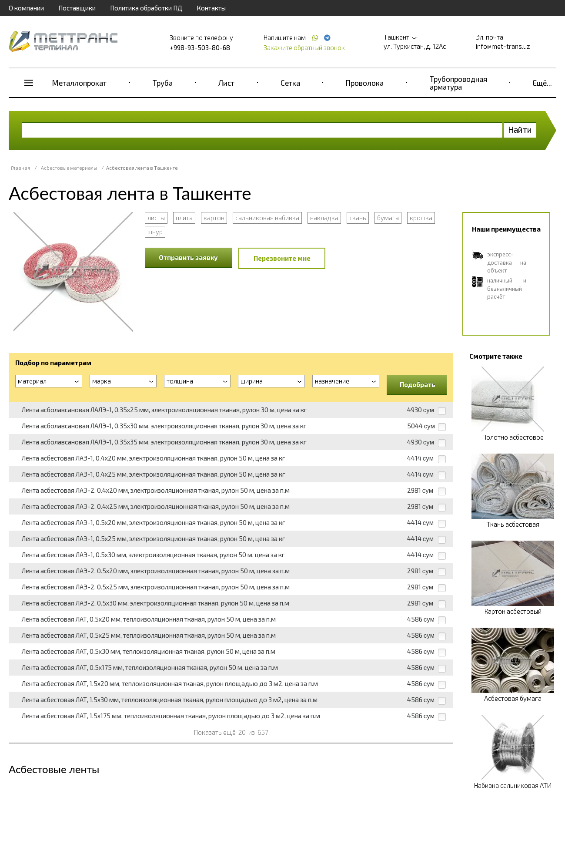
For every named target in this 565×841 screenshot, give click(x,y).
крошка (421, 218)
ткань (357, 218)
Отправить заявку (188, 257)
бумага (388, 218)
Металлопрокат (79, 83)
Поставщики (77, 8)
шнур (155, 231)
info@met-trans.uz (503, 46)
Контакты (211, 8)
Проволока (365, 83)
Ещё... (542, 83)
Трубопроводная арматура (458, 83)
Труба (163, 83)
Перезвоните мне (282, 258)
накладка (324, 218)
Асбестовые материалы (69, 168)
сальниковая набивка (267, 218)
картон (214, 218)
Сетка (290, 83)
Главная (20, 168)
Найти (520, 129)
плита (184, 218)
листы (156, 218)
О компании (26, 8)
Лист (226, 83)
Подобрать (417, 384)
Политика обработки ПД (146, 8)
